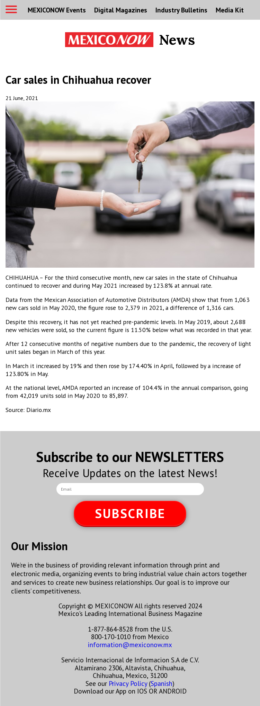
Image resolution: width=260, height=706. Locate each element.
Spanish (161, 683)
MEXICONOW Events (57, 10)
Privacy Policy (128, 683)
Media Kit (230, 10)
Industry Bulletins (181, 10)
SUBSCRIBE (130, 513)
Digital (120, 10)
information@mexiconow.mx (130, 644)
